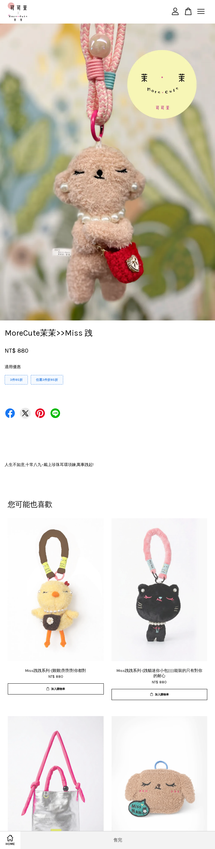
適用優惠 (13, 366)
